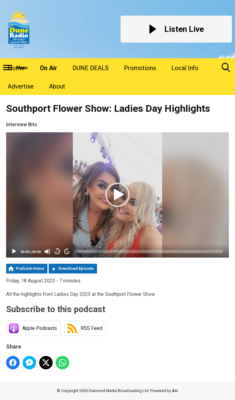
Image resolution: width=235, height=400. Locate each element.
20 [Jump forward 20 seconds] (67, 251)
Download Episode (76, 268)
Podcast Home (30, 268)
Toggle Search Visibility (225, 70)
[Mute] (47, 251)
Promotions (140, 68)
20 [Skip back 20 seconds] (57, 251)
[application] (117, 195)
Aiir (174, 390)
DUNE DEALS (91, 68)
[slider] (149, 251)
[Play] (14, 251)
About (57, 86)
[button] (117, 195)
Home (16, 68)
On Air (48, 68)
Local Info (185, 68)
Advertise (21, 86)
